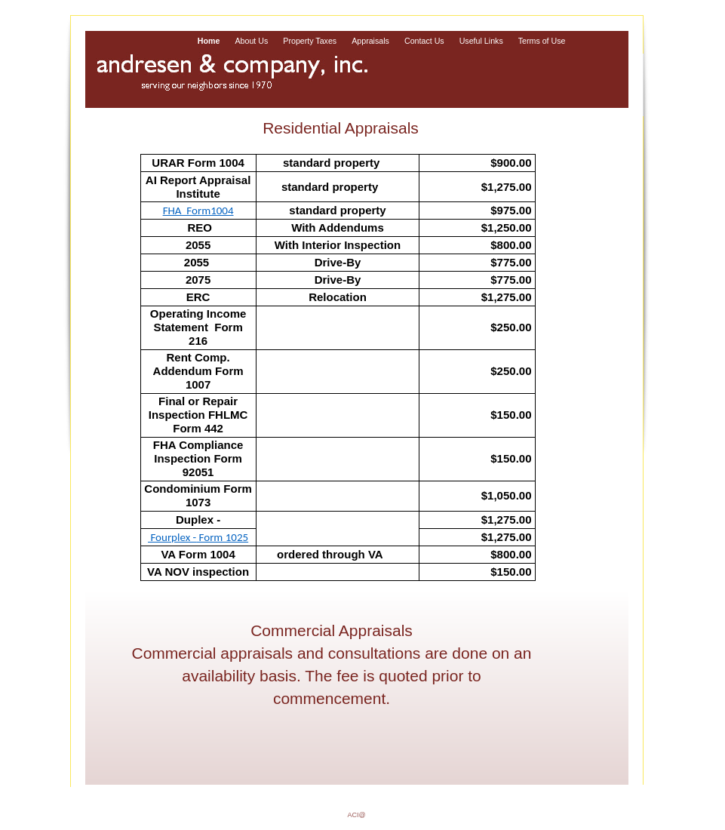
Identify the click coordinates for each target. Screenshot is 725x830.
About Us (251, 40)
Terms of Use (542, 40)
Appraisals (370, 40)
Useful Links (481, 40)
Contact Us (424, 40)
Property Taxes (309, 40)
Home (209, 40)
